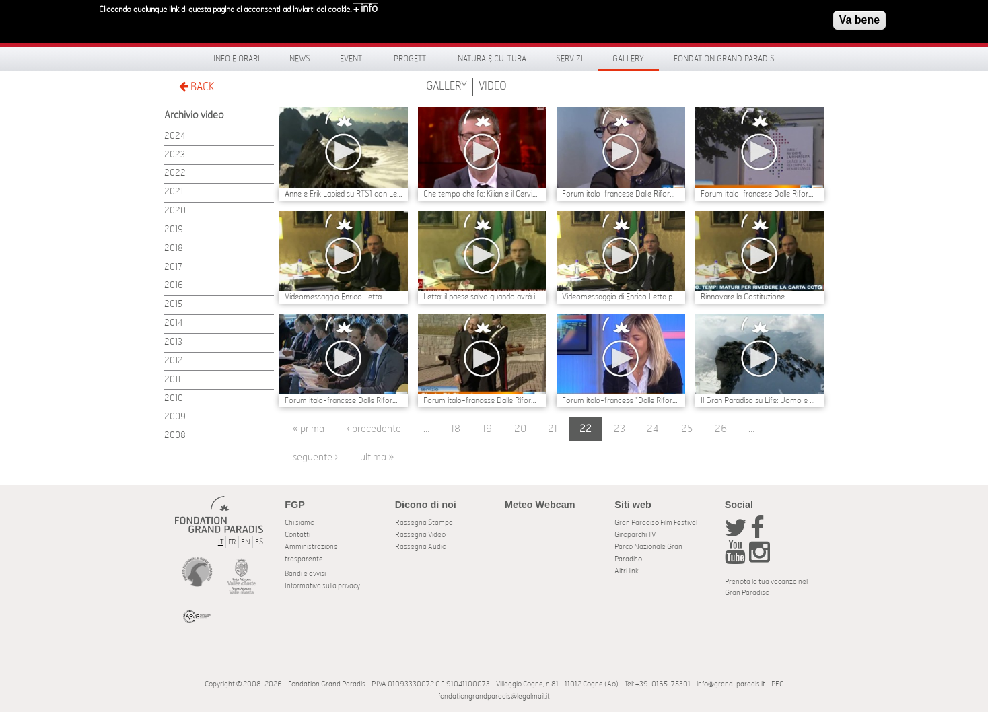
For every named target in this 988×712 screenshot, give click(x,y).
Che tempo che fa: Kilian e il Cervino (482, 194)
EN (245, 542)
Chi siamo (299, 522)
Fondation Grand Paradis (724, 59)
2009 (175, 417)
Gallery (628, 59)
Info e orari (236, 59)
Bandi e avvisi (305, 573)
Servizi (569, 59)
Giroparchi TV (635, 534)
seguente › (315, 457)
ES (259, 542)
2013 (173, 342)
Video (493, 86)
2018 (173, 248)
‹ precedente (374, 429)
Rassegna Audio (420, 546)
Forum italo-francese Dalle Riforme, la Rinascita (621, 194)
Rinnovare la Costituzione (743, 297)
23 (619, 429)
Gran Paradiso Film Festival (655, 522)
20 (520, 429)
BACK (196, 86)
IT (220, 542)
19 (487, 429)
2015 (173, 304)
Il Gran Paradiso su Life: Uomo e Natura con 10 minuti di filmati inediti (759, 400)
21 (552, 429)
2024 (174, 136)
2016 (173, 285)
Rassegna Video (420, 534)
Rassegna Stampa (424, 522)
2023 (174, 155)
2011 (172, 380)
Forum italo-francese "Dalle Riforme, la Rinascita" (621, 400)
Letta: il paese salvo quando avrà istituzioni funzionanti (482, 297)
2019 (173, 229)
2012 (173, 361)
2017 (173, 267)
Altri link (626, 571)
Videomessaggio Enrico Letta (333, 297)
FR (232, 542)
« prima (308, 429)
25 (687, 429)
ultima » (377, 457)
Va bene (859, 16)
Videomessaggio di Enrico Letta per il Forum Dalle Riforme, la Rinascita (621, 297)
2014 (173, 323)
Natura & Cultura (492, 59)
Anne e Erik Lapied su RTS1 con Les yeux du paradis (343, 194)
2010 (173, 398)
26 (721, 429)
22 (585, 429)
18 (455, 429)
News (299, 59)
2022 (175, 173)
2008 (175, 435)
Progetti (411, 59)
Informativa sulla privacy (322, 586)
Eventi (352, 59)
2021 (173, 192)
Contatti (297, 534)
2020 (175, 211)
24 (653, 429)
